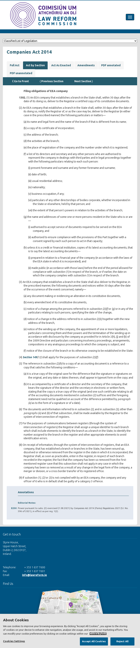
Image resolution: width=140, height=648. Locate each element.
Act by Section (35, 65)
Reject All (122, 641)
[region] (70, 631)
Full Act (14, 65)
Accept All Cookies (94, 641)
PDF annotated (111, 65)
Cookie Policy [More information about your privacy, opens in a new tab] (98, 633)
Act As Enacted (61, 65)
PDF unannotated (21, 73)
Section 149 (30, 357)
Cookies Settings (14, 641)
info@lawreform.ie (34, 575)
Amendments (86, 65)
